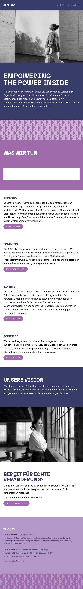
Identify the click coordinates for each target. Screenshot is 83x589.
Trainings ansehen (15, 269)
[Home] (9, 5)
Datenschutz (19, 561)
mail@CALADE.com (31, 556)
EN (63, 5)
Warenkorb (72, 5)
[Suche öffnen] (59, 5)
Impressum (8, 561)
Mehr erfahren (13, 226)
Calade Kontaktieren (16, 503)
